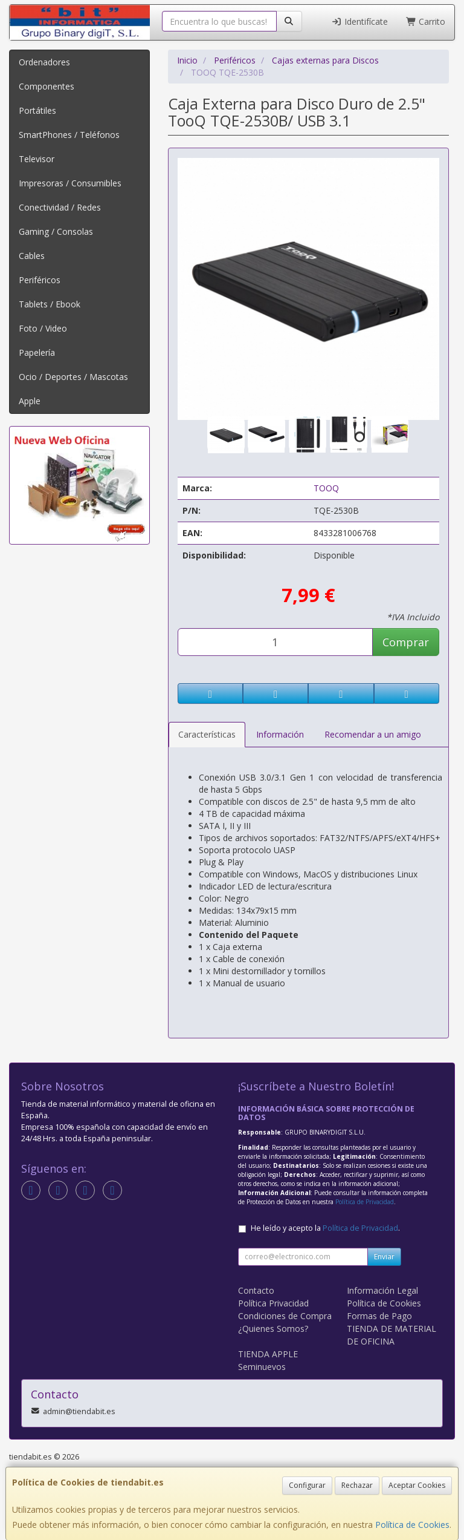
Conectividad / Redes (60, 207)
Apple (29, 401)
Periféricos (39, 280)
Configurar (307, 1485)
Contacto (256, 1290)
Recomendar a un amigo (372, 734)
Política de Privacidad (364, 1202)
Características (207, 734)
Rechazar (357, 1485)
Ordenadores (44, 62)
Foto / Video (43, 328)
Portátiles (37, 110)
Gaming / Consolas (56, 231)
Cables (32, 255)
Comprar (405, 642)
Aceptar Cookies (416, 1485)
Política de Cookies (412, 1524)
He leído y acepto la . (325, 1228)
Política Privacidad (273, 1303)
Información (280, 734)
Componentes (46, 86)
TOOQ (326, 488)
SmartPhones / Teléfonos (69, 134)
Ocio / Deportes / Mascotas (73, 376)
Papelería (37, 352)
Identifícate (359, 21)
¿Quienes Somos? (273, 1328)
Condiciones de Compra (285, 1316)
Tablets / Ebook (49, 304)
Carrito (426, 21)
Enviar (384, 1256)
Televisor (36, 159)
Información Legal (382, 1290)
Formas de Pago (379, 1316)
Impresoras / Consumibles (70, 183)
